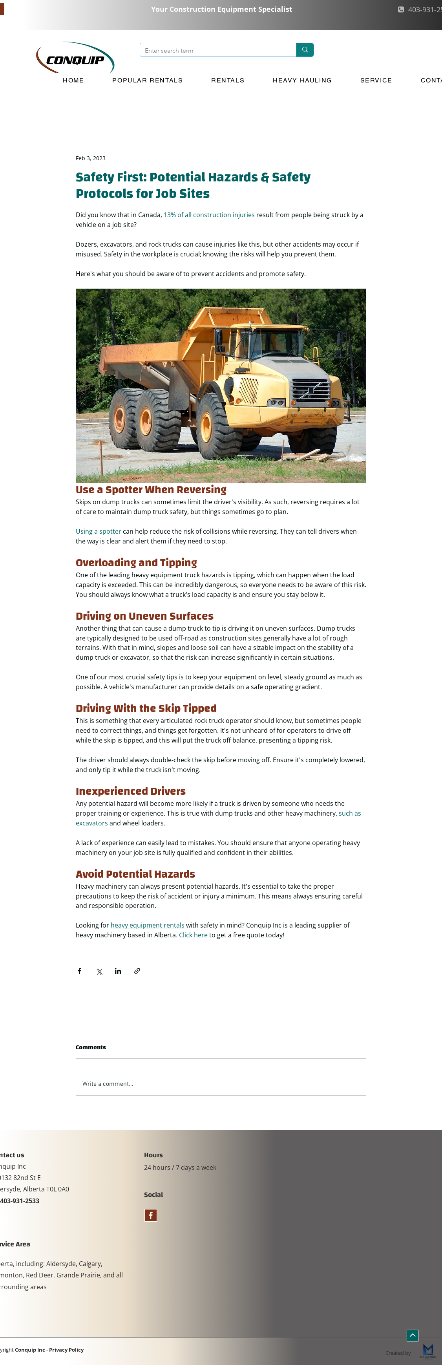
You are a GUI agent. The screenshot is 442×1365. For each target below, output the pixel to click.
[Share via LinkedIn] (118, 971)
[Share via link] (137, 971)
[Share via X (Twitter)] (98, 971)
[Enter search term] (212, 50)
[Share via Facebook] (79, 971)
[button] (148, 81)
